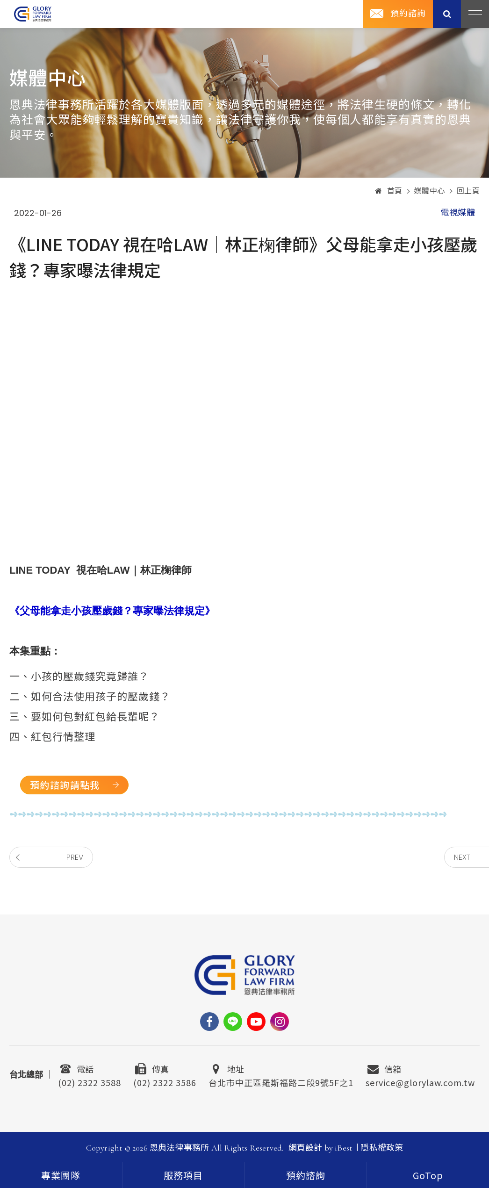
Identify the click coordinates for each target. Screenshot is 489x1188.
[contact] (306, 1175)
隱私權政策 (381, 1148)
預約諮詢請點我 (65, 785)
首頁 (389, 191)
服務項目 (183, 1176)
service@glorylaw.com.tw (420, 1081)
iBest (343, 1148)
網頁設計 (305, 1148)
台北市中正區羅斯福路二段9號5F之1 (281, 1081)
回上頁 (468, 191)
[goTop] (428, 1175)
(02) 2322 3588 (89, 1081)
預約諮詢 (408, 13)
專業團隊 (60, 1176)
